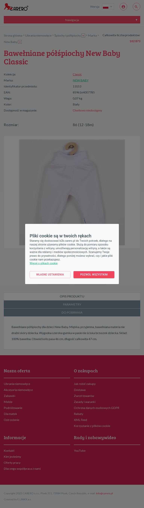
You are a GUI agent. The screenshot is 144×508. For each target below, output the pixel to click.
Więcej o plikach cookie (44, 263)
